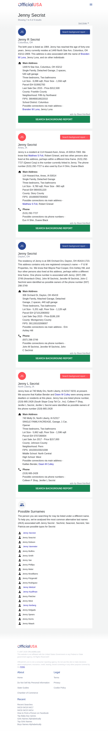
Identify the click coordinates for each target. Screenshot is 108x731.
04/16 (19, 710)
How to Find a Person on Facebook (33, 713)
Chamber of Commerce (27, 693)
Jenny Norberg (27, 605)
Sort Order (82, 23)
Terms (56, 677)
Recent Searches (25, 704)
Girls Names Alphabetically (29, 719)
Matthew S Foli (35, 155)
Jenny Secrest (27, 533)
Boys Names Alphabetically (29, 724)
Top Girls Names (24, 721)
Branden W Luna (31, 109)
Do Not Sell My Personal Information (33, 683)
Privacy (57, 683)
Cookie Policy (60, 688)
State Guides (23, 688)
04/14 (30, 710)
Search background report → (75, 32)
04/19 (19, 707)
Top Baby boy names (26, 716)
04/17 (30, 707)
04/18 (25, 707)
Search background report (53, 119)
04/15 (25, 710)
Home (20, 677)
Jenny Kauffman (27, 592)
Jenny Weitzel (26, 587)
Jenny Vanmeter (27, 546)
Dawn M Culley (62, 394)
